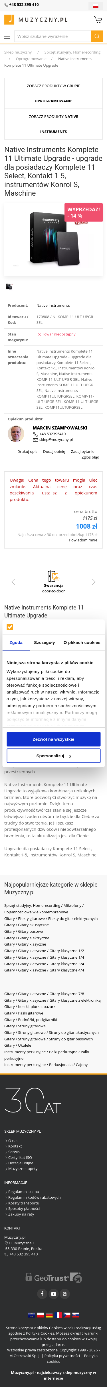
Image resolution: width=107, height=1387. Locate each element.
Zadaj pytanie (82, 451)
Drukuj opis (27, 451)
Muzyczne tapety (20, 1168)
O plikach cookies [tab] (82, 642)
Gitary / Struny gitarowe (25, 1025)
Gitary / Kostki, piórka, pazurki (30, 1006)
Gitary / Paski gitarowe (23, 1013)
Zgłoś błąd (90, 457)
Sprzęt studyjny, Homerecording (72, 52)
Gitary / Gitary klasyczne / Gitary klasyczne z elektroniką (52, 1000)
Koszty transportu (21, 1203)
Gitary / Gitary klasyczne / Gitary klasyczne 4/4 (44, 970)
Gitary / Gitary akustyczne (26, 924)
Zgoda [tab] (16, 642)
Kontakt (13, 1146)
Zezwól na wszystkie (53, 739)
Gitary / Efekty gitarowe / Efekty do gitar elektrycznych (51, 918)
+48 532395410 (49, 433)
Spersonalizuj (53, 755)
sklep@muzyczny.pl (53, 439)
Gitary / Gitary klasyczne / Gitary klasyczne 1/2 (44, 950)
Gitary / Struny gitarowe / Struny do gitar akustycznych (51, 1032)
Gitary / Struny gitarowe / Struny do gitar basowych (48, 1039)
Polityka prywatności (62, 1355)
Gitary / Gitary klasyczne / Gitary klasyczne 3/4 (44, 963)
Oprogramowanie (31, 58)
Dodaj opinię (53, 451)
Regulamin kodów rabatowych (32, 1197)
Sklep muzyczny (18, 52)
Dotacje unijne (18, 1162)
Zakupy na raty (19, 1214)
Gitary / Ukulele (17, 1045)
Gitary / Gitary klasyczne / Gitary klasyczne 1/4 (44, 957)
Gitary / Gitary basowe (23, 931)
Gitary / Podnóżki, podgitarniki (30, 1019)
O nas (11, 1140)
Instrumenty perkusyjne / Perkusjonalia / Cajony (46, 1064)
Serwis (12, 1151)
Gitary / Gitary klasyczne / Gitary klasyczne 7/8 (44, 993)
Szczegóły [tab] (44, 642)
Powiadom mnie (83, 540)
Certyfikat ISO (18, 1157)
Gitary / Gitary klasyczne (25, 944)
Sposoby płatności (22, 1208)
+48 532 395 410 (21, 1254)
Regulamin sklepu (21, 1191)
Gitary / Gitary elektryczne (26, 937)
